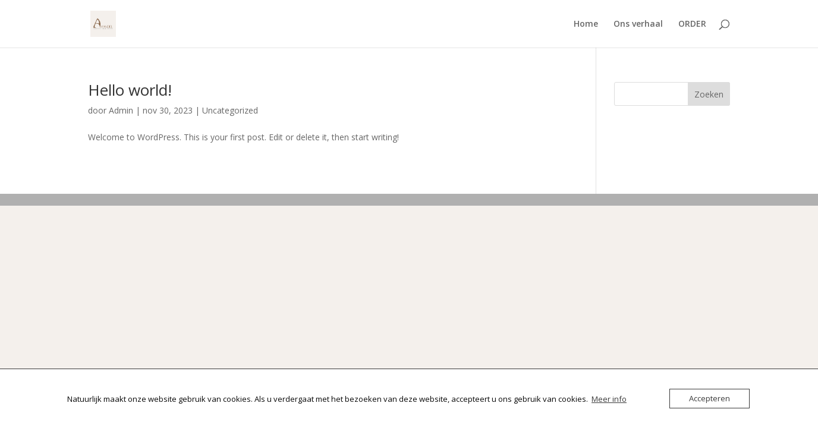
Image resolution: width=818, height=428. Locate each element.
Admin (121, 110)
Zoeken (708, 94)
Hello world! (130, 89)
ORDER (692, 24)
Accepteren (709, 398)
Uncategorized (230, 110)
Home (586, 24)
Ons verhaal (638, 24)
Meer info (609, 399)
